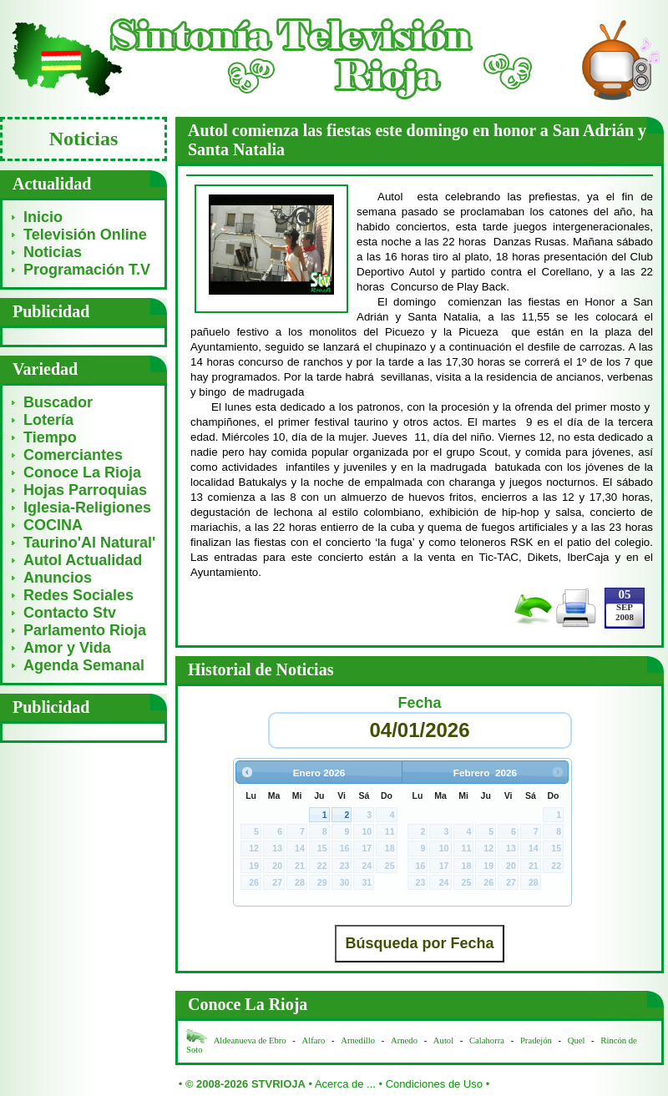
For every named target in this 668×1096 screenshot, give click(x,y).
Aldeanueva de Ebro (250, 1040)
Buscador (58, 402)
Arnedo (404, 1040)
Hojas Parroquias (85, 490)
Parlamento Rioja (84, 630)
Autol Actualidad (82, 560)
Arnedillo (358, 1040)
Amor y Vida (67, 647)
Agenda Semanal (83, 665)
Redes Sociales (78, 595)
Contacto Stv (69, 612)
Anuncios (57, 577)
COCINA (53, 525)
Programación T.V (86, 269)
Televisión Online (85, 234)
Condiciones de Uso (434, 1084)
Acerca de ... (345, 1084)
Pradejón (536, 1040)
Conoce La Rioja (82, 472)
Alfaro (314, 1040)
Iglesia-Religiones (87, 507)
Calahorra (486, 1040)
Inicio (43, 217)
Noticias (52, 252)
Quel (576, 1040)
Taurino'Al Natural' (89, 542)
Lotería (48, 420)
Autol (444, 1040)
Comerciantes (73, 455)
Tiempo (50, 437)
